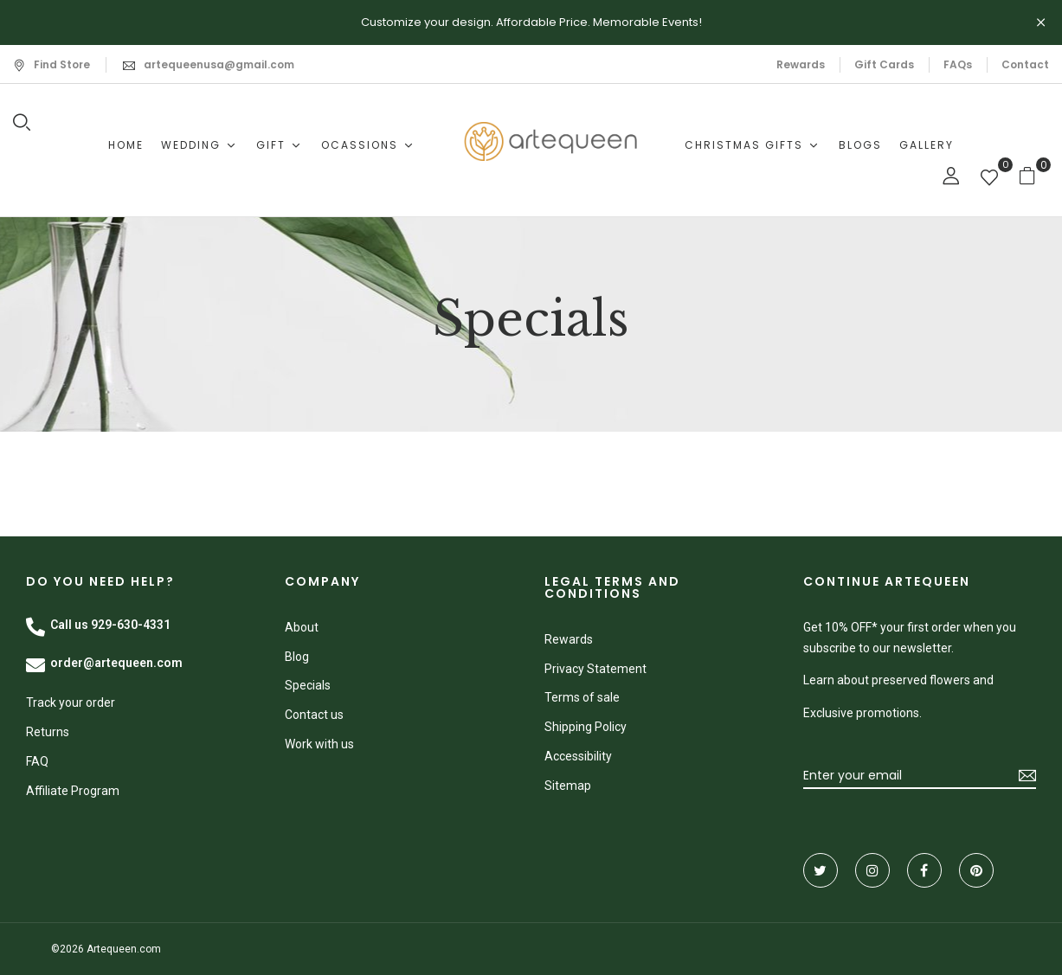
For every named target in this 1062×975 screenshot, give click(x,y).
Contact (1025, 64)
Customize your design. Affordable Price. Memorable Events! (531, 22)
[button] (1034, 175)
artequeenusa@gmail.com (219, 64)
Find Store (51, 64)
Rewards (800, 64)
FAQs (957, 64)
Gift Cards (884, 64)
